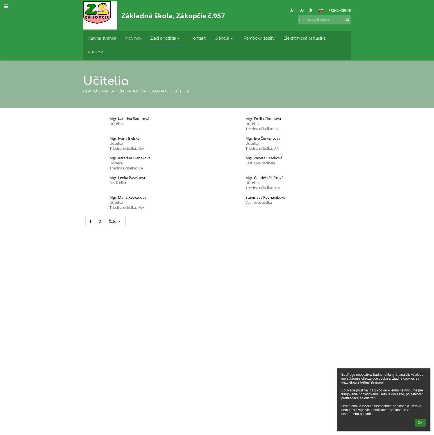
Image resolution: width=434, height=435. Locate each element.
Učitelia (181, 91)
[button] (320, 10)
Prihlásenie (339, 10)
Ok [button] (420, 423)
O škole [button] (225, 38)
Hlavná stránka (98, 91)
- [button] (302, 10)
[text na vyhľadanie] (324, 20)
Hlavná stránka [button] (102, 38)
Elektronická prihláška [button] (304, 38)
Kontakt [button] (198, 38)
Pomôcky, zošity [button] (259, 38)
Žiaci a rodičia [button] (165, 38)
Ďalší (115, 221)
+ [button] (292, 10)
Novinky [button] (133, 38)
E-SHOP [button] (95, 52)
